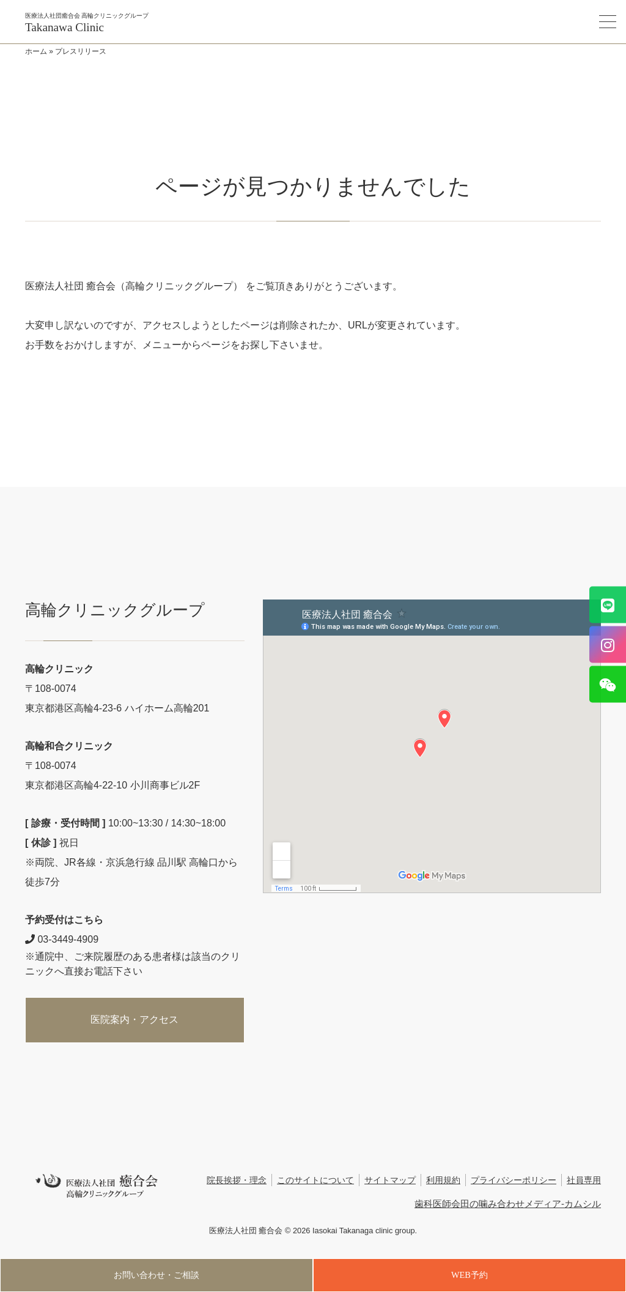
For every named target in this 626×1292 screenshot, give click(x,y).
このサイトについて (315, 1180)
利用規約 (443, 1180)
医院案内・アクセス (134, 1019)
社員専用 (584, 1180)
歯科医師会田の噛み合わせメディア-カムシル (507, 1203)
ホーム (36, 51)
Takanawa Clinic (64, 27)
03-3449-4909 (61, 939)
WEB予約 (469, 1275)
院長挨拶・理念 (237, 1180)
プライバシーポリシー (513, 1180)
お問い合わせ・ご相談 (156, 1275)
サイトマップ (390, 1180)
